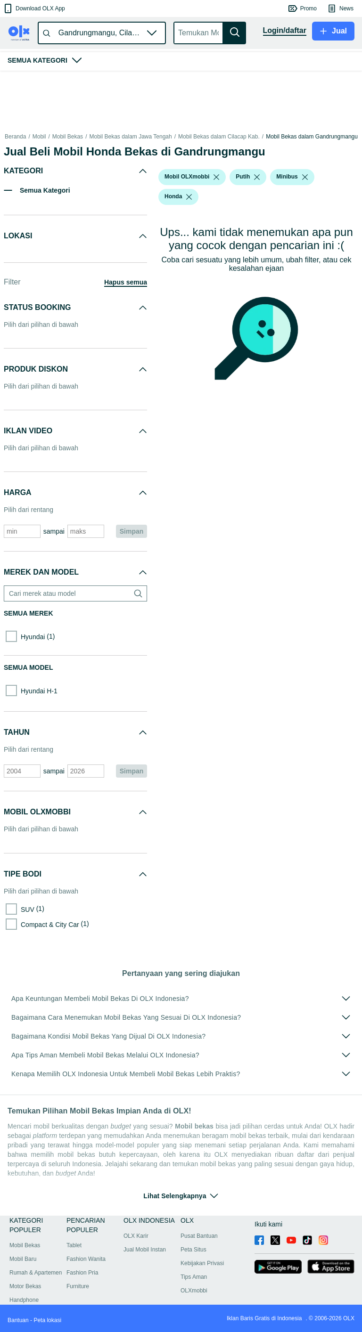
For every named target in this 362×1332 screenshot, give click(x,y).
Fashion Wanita (86, 1259)
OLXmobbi (194, 1290)
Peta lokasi (47, 1320)
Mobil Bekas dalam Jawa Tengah (130, 136)
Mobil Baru (22, 1259)
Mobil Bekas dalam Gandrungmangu (312, 136)
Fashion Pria (82, 1272)
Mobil (39, 136)
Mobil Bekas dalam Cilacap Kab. (219, 136)
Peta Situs (193, 1249)
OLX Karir (135, 1236)
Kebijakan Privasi (202, 1263)
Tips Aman (194, 1277)
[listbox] (216, 177)
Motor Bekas (25, 1286)
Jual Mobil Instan (144, 1249)
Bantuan (18, 1320)
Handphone (24, 1300)
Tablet (74, 1245)
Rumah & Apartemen (35, 1272)
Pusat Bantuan (199, 1236)
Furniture (77, 1286)
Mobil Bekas (67, 136)
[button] (33, 8)
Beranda (15, 136)
